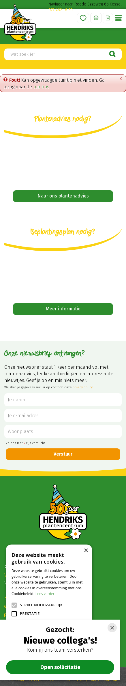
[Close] (112, 627)
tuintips (41, 87)
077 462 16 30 (60, 10)
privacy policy (83, 387)
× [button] (86, 551)
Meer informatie (63, 309)
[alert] (49, 612)
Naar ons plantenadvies (63, 196)
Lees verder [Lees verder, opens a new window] (45, 593)
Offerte (108, 18)
